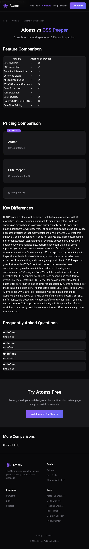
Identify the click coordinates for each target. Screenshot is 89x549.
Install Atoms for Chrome (44, 414)
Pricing (63, 5)
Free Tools (35, 5)
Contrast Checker (55, 516)
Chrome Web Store (56, 480)
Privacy (39, 535)
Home (5, 21)
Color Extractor (54, 501)
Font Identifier (53, 511)
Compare (46, 5)
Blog (55, 5)
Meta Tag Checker (55, 496)
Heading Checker (55, 506)
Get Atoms (78, 5)
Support (10, 506)
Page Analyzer (54, 521)
